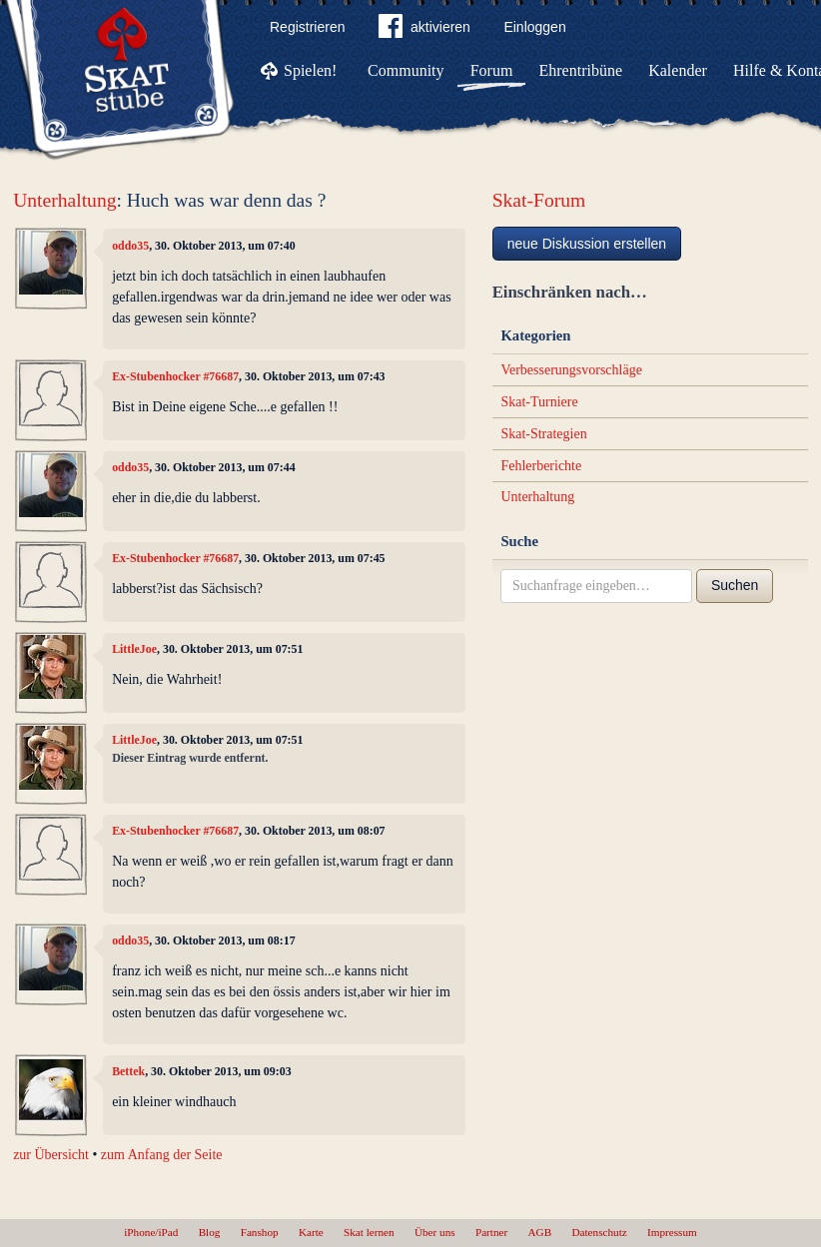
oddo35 (130, 246)
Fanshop (260, 1232)
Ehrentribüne (581, 70)
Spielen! (310, 70)
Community (405, 70)
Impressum (672, 1232)
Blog (210, 1232)
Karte (311, 1232)
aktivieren (424, 30)
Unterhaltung (64, 200)
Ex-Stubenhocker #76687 (175, 376)
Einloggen (534, 27)
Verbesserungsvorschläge (571, 369)
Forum (491, 70)
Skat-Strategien (543, 433)
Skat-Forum (539, 200)
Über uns (434, 1232)
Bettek (128, 1071)
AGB (540, 1232)
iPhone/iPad (151, 1232)
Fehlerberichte (540, 465)
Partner (491, 1232)
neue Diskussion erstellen (587, 244)
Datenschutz (598, 1232)
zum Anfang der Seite (162, 1154)
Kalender (677, 70)
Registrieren (307, 27)
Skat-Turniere (538, 401)
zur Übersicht (51, 1154)
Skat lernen (369, 1232)
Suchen (734, 585)
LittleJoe (134, 649)
